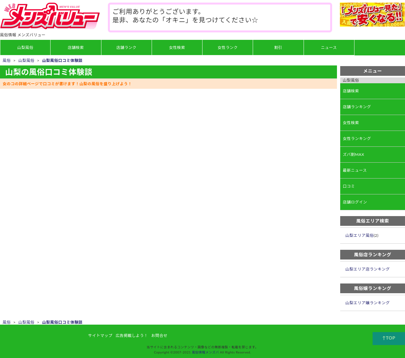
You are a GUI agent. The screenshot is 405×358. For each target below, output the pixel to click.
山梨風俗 (26, 60)
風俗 (7, 60)
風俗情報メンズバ (205, 352)
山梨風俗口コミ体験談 (62, 60)
